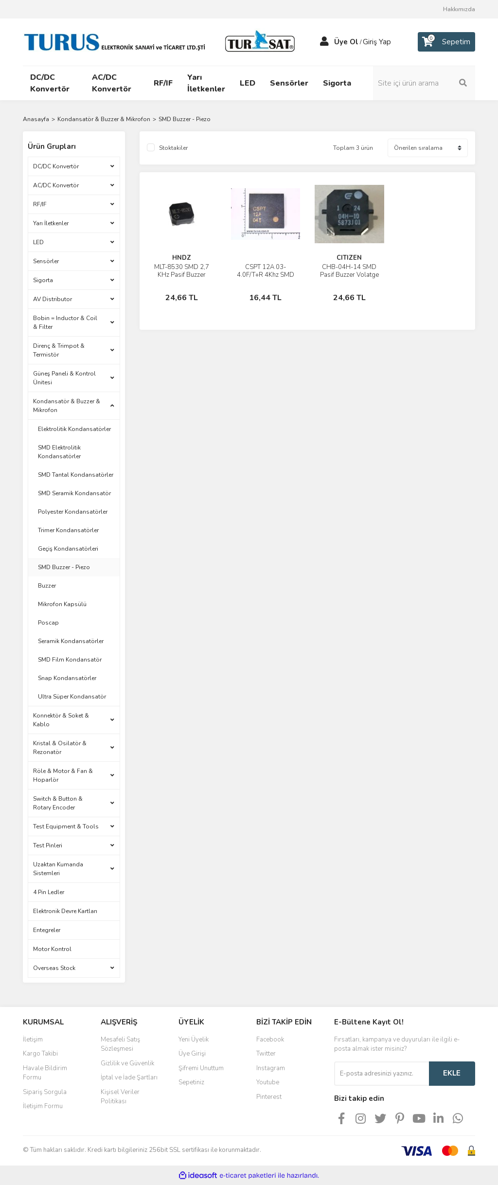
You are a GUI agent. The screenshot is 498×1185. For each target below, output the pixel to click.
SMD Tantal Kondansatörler (75, 475)
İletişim (33, 1039)
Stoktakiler (173, 148)
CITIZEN (349, 257)
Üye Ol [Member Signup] (346, 42)
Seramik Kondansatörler (71, 641)
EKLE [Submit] (452, 1073)
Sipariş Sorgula (45, 1092)
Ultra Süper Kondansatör (72, 696)
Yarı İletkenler (51, 223)
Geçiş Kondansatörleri (68, 549)
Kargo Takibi (40, 1053)
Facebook (270, 1039)
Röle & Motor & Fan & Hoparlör (63, 775)
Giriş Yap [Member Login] (377, 42)
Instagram (270, 1068)
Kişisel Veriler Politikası (120, 1097)
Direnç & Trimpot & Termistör (59, 350)
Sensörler (46, 261)
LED (38, 242)
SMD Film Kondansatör (70, 660)
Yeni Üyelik (193, 1039)
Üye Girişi (192, 1053)
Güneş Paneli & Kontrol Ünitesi (64, 378)
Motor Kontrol (52, 949)
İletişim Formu (43, 1106)
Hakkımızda (459, 9)
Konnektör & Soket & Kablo (61, 720)
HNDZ (181, 257)
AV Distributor (52, 299)
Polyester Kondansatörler (72, 512)
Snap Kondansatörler (67, 678)
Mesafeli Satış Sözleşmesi (120, 1044)
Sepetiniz (191, 1082)
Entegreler (46, 930)
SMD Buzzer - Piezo (185, 119)
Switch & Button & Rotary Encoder (58, 803)
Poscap (48, 623)
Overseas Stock (54, 968)
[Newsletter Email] (381, 1073)
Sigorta (43, 280)
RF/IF (40, 204)
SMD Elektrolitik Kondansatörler (59, 452)
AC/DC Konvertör (56, 185)
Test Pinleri (47, 845)
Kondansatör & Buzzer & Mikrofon (66, 405)
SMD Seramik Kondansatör (74, 493)
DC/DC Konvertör (56, 166)
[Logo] (161, 41)
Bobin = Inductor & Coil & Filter (65, 322)
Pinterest (269, 1097)
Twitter (266, 1053)
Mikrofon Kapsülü (62, 604)
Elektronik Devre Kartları (65, 911)
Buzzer (47, 586)
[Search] (424, 83)
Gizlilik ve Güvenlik (127, 1063)
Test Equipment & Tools (66, 826)
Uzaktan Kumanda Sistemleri (58, 869)
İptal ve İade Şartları (129, 1077)
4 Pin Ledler (48, 892)
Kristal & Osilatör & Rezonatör (60, 747)
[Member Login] (324, 42)
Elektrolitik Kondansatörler (74, 429)
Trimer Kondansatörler (68, 530)
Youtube (267, 1082)
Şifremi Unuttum (201, 1068)
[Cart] (446, 42)
